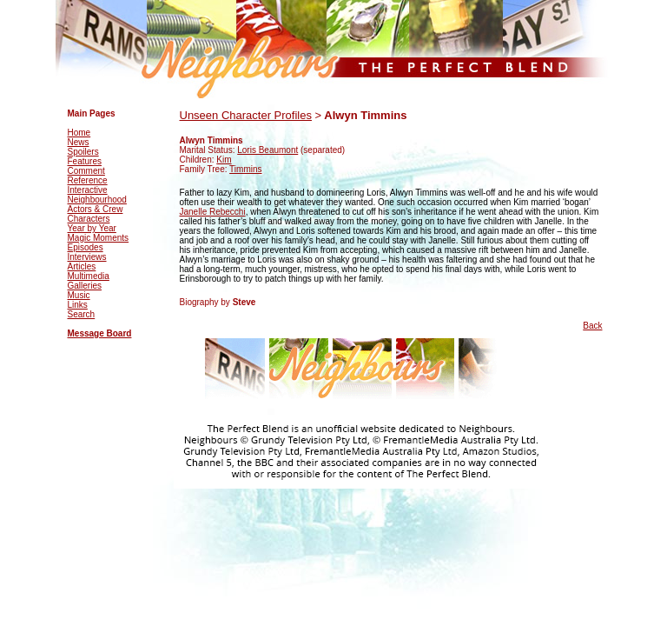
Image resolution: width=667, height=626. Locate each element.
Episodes (85, 247)
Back (592, 325)
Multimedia (88, 276)
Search (82, 314)
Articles (82, 266)
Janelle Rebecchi (213, 211)
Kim (223, 159)
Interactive (88, 190)
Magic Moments (98, 238)
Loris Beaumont (267, 150)
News (78, 142)
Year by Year (92, 228)
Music (79, 295)
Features (85, 161)
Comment (86, 171)
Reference (88, 180)
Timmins (245, 169)
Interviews (87, 257)
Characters (89, 218)
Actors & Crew (95, 209)
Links (78, 305)
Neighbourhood (97, 199)
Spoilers (83, 151)
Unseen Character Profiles (246, 115)
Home (79, 132)
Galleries (85, 285)
